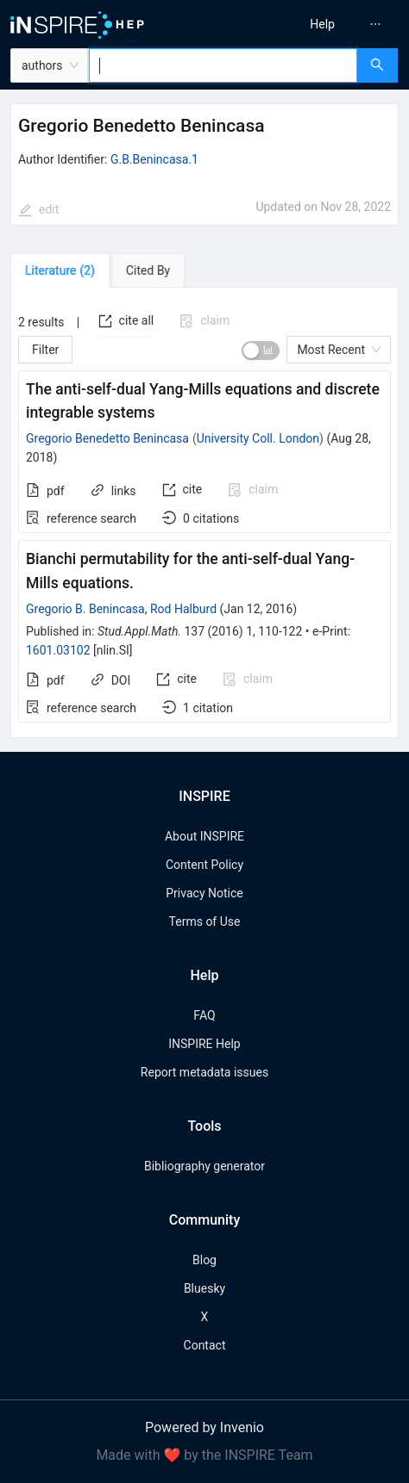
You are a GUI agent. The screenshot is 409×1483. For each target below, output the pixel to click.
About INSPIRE (204, 836)
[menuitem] (322, 24)
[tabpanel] (204, 513)
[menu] (311, 24)
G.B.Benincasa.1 (154, 159)
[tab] (60, 270)
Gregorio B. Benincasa (85, 609)
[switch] (261, 350)
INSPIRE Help (204, 1044)
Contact (205, 1345)
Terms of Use (205, 921)
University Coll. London (258, 438)
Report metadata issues (204, 1072)
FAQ (204, 1015)
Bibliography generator (204, 1166)
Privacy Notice (204, 893)
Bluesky (204, 1288)
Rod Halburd (183, 609)
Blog (204, 1260)
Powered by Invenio (204, 1427)
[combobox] (223, 65)
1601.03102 (58, 650)
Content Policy (204, 865)
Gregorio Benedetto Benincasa (107, 438)
